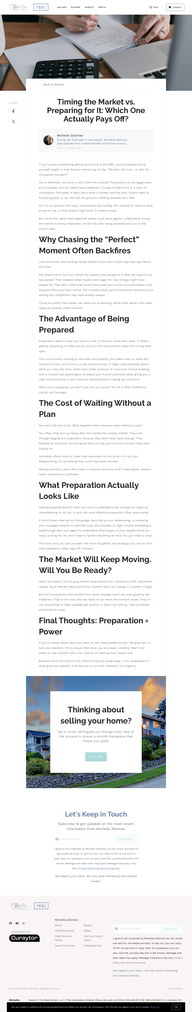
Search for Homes (65, 945)
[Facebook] (10, 923)
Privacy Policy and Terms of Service (99, 868)
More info (154, 1007)
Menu (154, 7)
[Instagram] (23, 923)
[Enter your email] (87, 839)
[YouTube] (17, 923)
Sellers (62, 7)
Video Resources (64, 930)
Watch (102, 7)
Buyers (75, 7)
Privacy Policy (175, 988)
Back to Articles (53, 84)
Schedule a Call (92, 945)
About (58, 925)
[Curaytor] (24, 941)
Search (89, 7)
